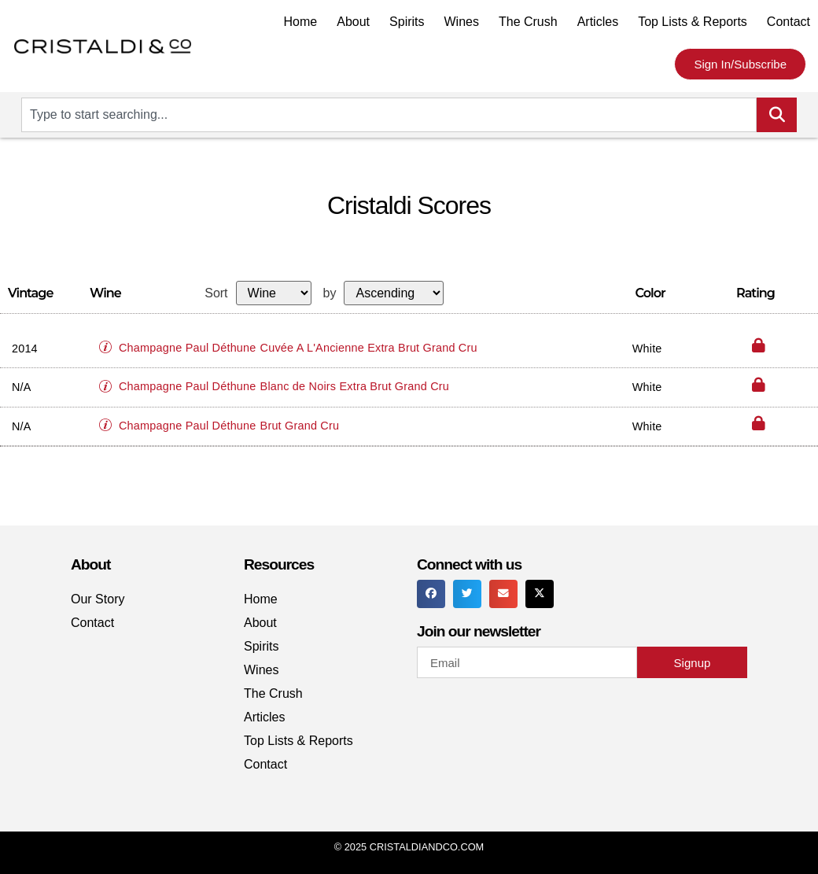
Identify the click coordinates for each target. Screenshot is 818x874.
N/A (21, 387)
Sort (215, 293)
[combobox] (389, 115)
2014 (25, 348)
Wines (461, 21)
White (647, 348)
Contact (788, 21)
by (330, 293)
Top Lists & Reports (692, 21)
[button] (109, 340)
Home (301, 21)
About (353, 21)
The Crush (528, 21)
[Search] (777, 115)
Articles (597, 21)
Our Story (97, 599)
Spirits (406, 21)
